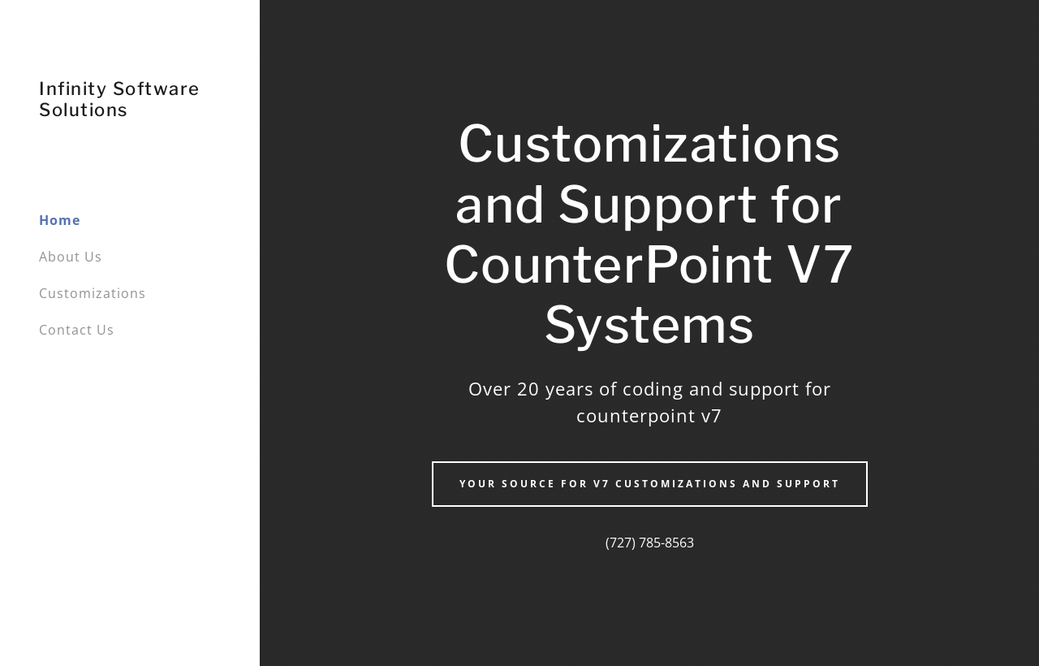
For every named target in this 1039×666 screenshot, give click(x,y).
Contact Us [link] (76, 330)
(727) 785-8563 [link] (650, 542)
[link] (130, 111)
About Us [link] (70, 257)
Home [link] (59, 220)
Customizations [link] (92, 293)
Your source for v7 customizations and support (649, 484)
